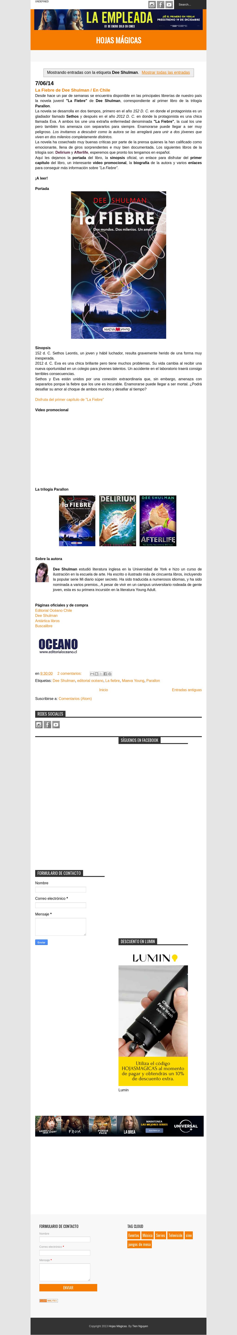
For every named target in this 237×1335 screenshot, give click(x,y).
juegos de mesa (139, 1244)
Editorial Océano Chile (53, 610)
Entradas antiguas (187, 690)
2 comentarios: (70, 673)
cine (189, 1235)
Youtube (169, 4)
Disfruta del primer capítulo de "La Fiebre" (69, 400)
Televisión (175, 1235)
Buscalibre (44, 626)
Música (148, 1235)
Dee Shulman (46, 616)
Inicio (103, 690)
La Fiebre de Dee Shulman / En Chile (72, 90)
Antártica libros (47, 621)
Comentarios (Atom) (75, 699)
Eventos (133, 1235)
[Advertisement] (70, 768)
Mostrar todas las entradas (166, 72)
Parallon (153, 681)
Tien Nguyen (140, 1326)
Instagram (152, 4)
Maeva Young (133, 681)
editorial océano (90, 681)
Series (160, 1235)
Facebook (160, 4)
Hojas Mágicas (118, 40)
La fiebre (112, 681)
